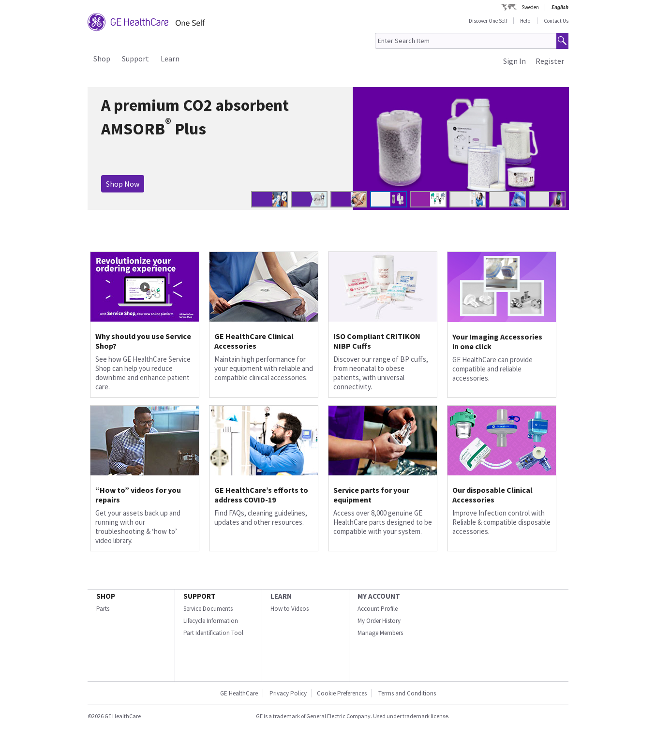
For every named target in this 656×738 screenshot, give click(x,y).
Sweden (530, 7)
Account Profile (378, 609)
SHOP (105, 596)
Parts (102, 609)
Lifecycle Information (210, 621)
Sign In (514, 61)
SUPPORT (199, 596)
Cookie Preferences (342, 693)
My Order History (379, 621)
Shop (101, 58)
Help (525, 20)
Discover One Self (488, 20)
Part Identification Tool (213, 633)
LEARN (281, 596)
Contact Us (556, 20)
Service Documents (208, 609)
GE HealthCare (239, 693)
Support (135, 58)
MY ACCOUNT (379, 596)
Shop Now (122, 184)
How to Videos (289, 609)
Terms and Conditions (407, 693)
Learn (170, 58)
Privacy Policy (287, 693)
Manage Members (380, 633)
